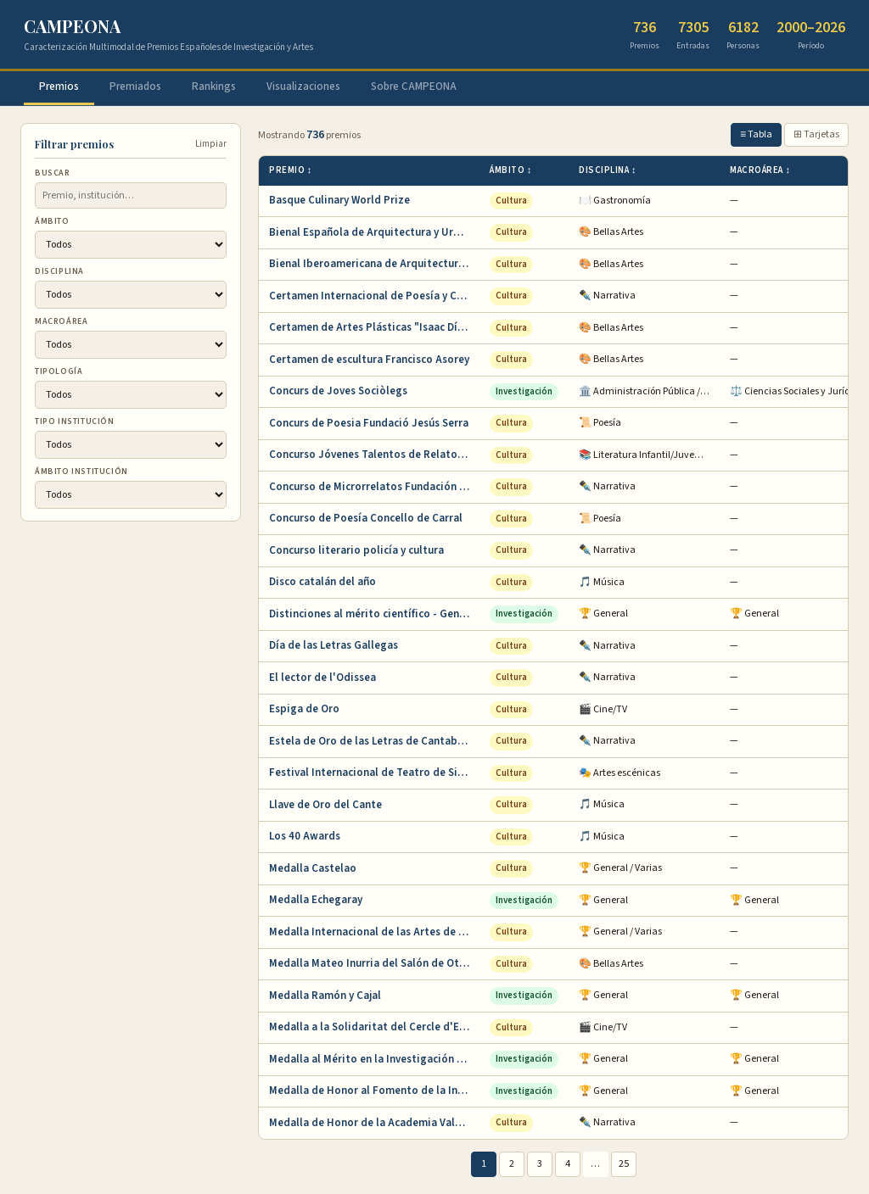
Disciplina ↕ (607, 170)
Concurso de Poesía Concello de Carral (366, 518)
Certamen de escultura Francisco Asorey (369, 359)
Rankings (214, 86)
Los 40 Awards (304, 836)
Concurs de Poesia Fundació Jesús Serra (368, 423)
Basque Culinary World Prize (339, 200)
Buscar (52, 173)
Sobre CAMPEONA (414, 86)
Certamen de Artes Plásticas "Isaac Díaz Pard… (374, 327)
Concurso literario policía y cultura (356, 550)
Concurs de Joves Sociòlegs (338, 391)
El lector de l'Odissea (322, 677)
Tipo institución (75, 421)
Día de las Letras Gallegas (333, 645)
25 (624, 1164)
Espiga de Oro (304, 709)
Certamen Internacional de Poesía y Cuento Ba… (374, 296)
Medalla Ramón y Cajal (325, 995)
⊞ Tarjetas (816, 134)
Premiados (135, 86)
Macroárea (61, 321)
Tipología (58, 371)
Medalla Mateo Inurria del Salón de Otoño (374, 963)
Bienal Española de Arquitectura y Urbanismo (374, 232)
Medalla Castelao (312, 868)
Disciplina (59, 271)
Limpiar (211, 143)
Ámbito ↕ (511, 170)
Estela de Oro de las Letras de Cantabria (370, 741)
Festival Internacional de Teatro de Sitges (374, 772)
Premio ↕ (290, 170)
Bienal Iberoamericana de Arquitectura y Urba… (374, 263)
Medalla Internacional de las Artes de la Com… (374, 932)
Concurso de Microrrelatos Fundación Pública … (374, 486)
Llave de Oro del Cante (325, 804)
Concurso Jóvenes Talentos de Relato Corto (374, 454)
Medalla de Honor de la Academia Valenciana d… (374, 1122)
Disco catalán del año (322, 581)
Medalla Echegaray (315, 899)
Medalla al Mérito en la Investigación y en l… (374, 1059)
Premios (59, 86)
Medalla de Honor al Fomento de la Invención (374, 1090)
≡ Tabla (756, 134)
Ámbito (52, 221)
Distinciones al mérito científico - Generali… (374, 614)
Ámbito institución (81, 471)
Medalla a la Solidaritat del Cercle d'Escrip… (374, 1027)
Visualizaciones (303, 86)
